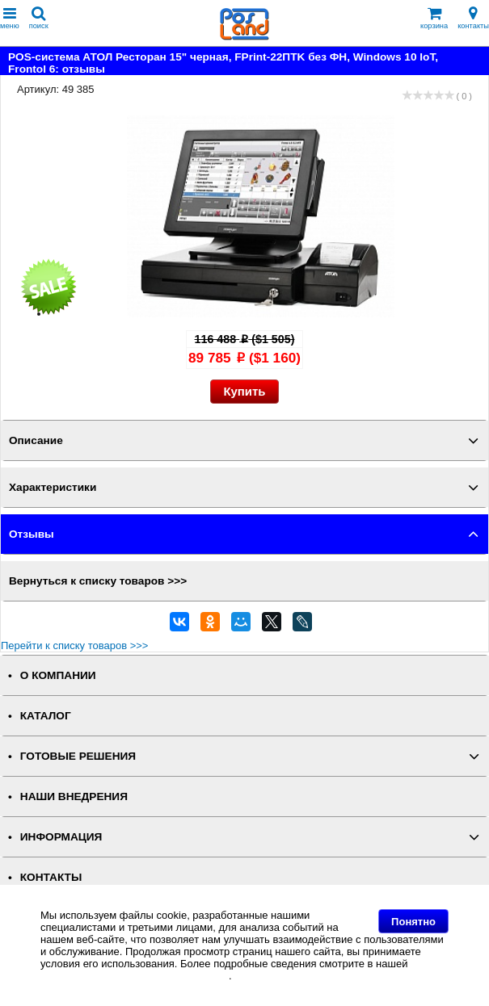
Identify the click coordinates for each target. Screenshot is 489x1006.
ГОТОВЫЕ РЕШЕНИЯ (78, 756)
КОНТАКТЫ (51, 877)
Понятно (413, 922)
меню (9, 18)
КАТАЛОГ (45, 716)
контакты (473, 18)
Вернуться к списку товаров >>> (98, 581)
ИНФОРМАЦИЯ (61, 837)
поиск (38, 18)
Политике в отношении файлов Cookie (134, 976)
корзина (434, 18)
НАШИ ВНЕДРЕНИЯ (74, 796)
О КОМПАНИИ (58, 675)
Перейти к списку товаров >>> (74, 645)
